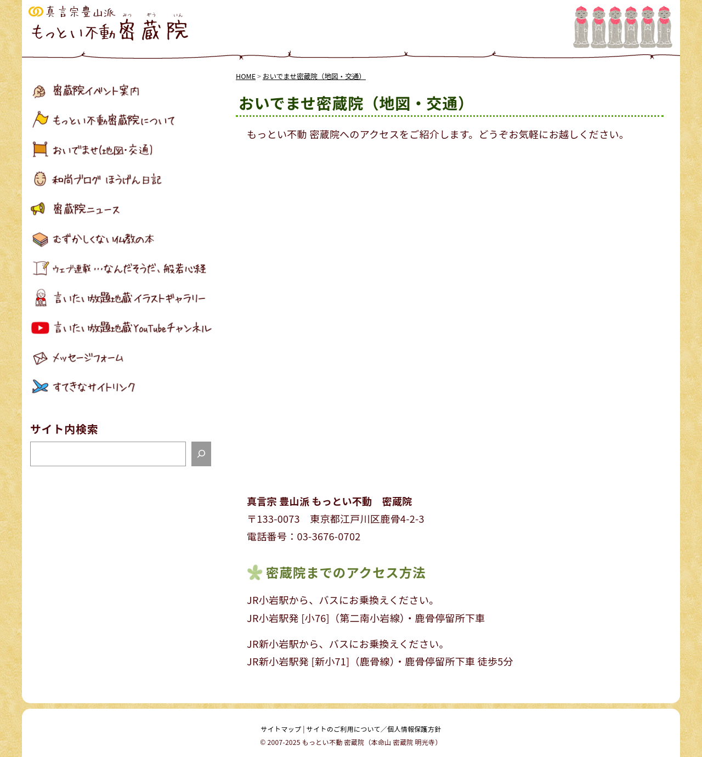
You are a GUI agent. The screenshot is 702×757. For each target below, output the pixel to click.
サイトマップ (281, 728)
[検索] (201, 454)
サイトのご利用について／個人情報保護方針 (374, 728)
